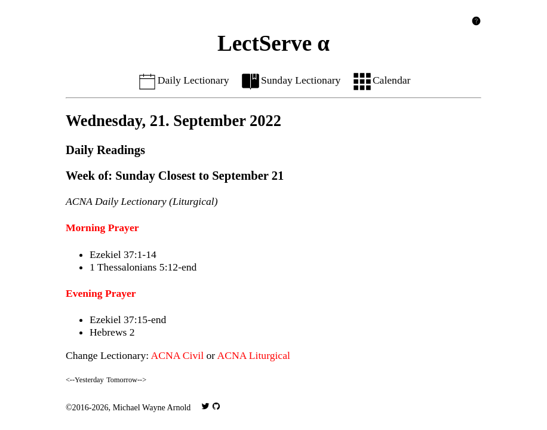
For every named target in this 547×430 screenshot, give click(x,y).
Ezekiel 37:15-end (128, 319)
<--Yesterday (85, 380)
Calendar (381, 80)
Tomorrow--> (126, 380)
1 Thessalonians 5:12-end (143, 267)
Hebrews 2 (112, 332)
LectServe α (273, 43)
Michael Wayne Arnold (152, 407)
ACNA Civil (177, 355)
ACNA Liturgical (253, 355)
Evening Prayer (101, 293)
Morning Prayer (102, 228)
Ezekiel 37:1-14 (123, 254)
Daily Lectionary (183, 80)
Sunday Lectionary (290, 80)
